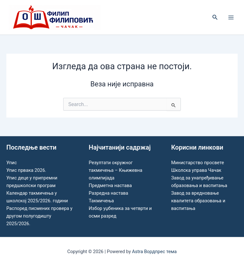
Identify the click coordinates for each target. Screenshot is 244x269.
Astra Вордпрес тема (154, 251)
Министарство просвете (197, 162)
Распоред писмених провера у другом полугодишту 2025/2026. (39, 215)
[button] (215, 17)
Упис (11, 162)
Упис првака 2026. (26, 170)
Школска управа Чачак (196, 170)
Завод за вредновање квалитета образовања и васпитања (198, 200)
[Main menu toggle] (231, 17)
